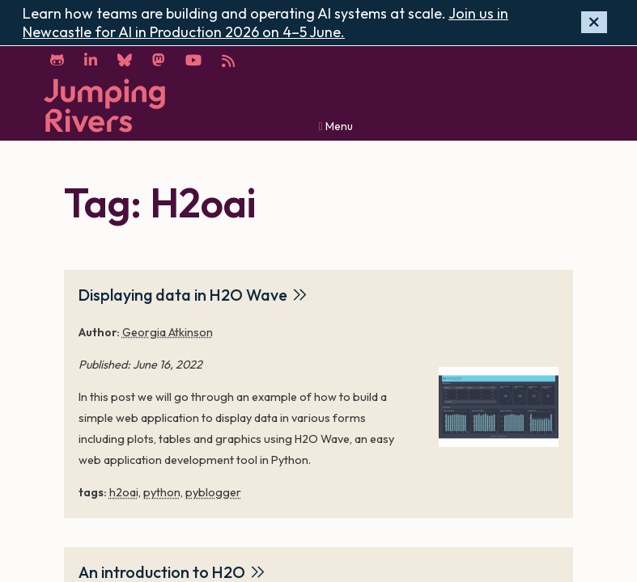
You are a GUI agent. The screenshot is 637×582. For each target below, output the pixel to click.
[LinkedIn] (91, 60)
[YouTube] (193, 60)
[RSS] (228, 60)
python (161, 492)
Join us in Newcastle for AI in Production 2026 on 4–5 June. (265, 22)
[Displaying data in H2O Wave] (498, 407)
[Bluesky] (124, 60)
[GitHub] (57, 60)
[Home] (104, 105)
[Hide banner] (594, 22)
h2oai (123, 492)
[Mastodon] (159, 60)
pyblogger (213, 492)
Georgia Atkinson (167, 332)
